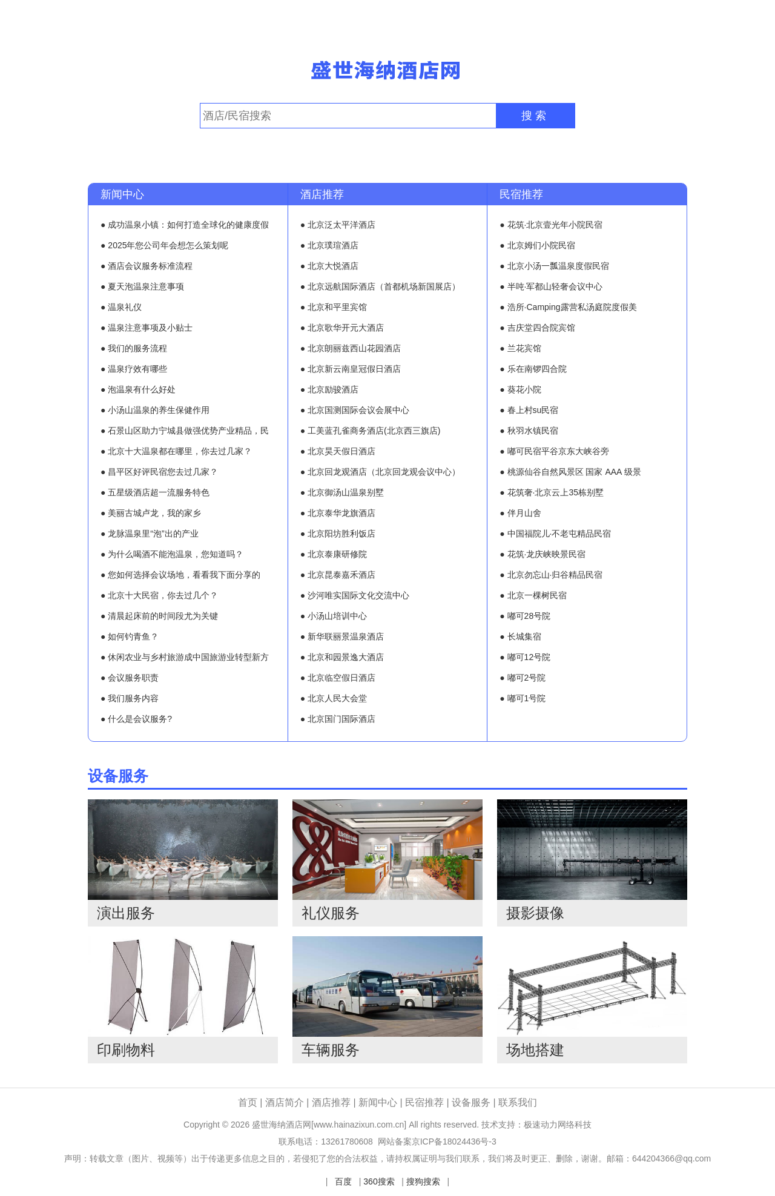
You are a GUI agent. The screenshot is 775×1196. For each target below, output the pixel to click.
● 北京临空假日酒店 (337, 677)
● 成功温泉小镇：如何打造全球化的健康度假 (185, 225)
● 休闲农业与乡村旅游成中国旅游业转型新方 (185, 657)
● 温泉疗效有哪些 (134, 369)
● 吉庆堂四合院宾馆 (537, 327)
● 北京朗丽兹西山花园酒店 (350, 348)
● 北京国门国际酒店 (337, 719)
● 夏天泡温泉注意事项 (142, 286)
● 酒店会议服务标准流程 (147, 266)
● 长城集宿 (520, 636)
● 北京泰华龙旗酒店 (337, 513)
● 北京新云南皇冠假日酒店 (350, 369)
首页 (247, 1102)
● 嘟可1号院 (523, 698)
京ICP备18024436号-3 (454, 1141)
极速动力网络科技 (558, 1124)
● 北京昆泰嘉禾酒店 (337, 575)
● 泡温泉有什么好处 (138, 389)
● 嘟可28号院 (525, 616)
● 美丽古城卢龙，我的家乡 (151, 513)
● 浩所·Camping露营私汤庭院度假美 (568, 307)
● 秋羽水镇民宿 (529, 430)
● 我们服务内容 (130, 698)
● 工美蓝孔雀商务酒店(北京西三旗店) (370, 430)
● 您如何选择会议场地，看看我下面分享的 (180, 575)
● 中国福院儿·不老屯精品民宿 (555, 533)
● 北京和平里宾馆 (333, 307)
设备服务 (118, 775)
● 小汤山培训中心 (333, 616)
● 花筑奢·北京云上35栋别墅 (552, 492)
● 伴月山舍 (520, 513)
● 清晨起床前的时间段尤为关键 (159, 616)
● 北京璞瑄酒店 (329, 245)
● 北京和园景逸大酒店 (342, 657)
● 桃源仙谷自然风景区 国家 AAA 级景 (570, 472)
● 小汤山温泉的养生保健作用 (155, 410)
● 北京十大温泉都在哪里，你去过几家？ (176, 451)
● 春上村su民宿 (529, 410)
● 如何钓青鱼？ (130, 636)
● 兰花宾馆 (520, 348)
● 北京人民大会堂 (333, 698)
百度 (343, 1181)
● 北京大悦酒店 (329, 266)
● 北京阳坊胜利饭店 (337, 533)
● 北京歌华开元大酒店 (342, 327)
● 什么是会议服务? (136, 719)
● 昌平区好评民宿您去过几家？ (159, 472)
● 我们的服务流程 (134, 348)
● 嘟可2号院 (523, 677)
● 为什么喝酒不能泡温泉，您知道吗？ (172, 554)
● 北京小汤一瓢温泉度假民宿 (554, 266)
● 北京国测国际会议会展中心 (354, 410)
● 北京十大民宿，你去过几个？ (159, 595)
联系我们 (517, 1102)
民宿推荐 (521, 194)
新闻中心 (122, 194)
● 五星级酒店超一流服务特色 (155, 492)
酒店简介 (285, 1102)
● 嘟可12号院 (525, 657)
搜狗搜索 (423, 1181)
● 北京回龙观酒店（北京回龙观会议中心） (380, 472)
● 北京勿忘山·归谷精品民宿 (551, 575)
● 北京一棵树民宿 (533, 595)
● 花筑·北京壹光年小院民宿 (551, 225)
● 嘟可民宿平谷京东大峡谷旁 (554, 451)
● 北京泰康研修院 (333, 554)
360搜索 (378, 1181)
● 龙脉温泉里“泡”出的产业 (150, 533)
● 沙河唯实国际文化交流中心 (354, 595)
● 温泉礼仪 (121, 307)
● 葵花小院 (520, 389)
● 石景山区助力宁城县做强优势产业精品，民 (185, 430)
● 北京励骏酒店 (329, 389)
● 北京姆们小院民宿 (537, 245)
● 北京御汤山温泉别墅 (342, 492)
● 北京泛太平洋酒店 (337, 225)
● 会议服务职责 (130, 677)
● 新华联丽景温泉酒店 (342, 636)
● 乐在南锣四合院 (533, 369)
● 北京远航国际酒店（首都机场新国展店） (380, 286)
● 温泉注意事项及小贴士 (147, 327)
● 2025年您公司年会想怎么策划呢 (165, 245)
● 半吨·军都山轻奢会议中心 (551, 286)
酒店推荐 (322, 194)
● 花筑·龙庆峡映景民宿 (542, 554)
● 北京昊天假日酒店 (337, 451)
